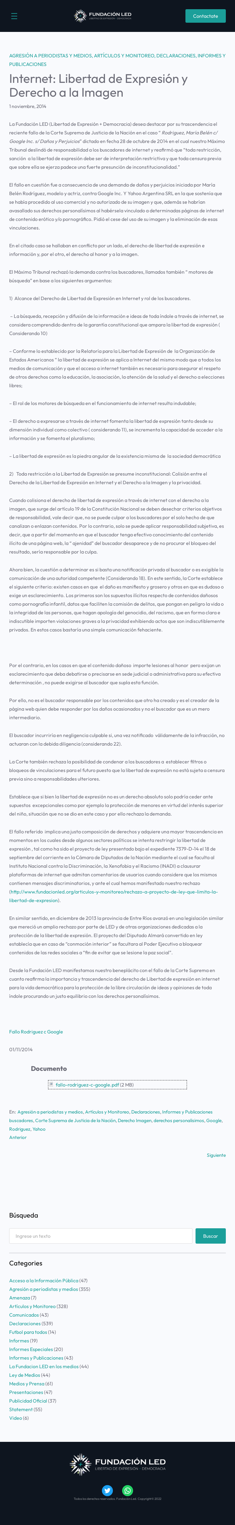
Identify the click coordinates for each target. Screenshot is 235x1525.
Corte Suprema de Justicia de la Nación (77, 1120)
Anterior (18, 1137)
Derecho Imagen (138, 1120)
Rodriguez (37, 1128)
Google (16, 1128)
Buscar (210, 1235)
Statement (21, 1409)
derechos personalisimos (184, 1120)
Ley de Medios (24, 1374)
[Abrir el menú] (14, 16)
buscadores (21, 1120)
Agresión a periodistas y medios (50, 55)
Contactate (205, 16)
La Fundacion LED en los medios (44, 1366)
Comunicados (24, 1314)
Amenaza (19, 1297)
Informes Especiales (31, 1348)
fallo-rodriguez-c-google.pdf (87, 1085)
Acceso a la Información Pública (43, 1280)
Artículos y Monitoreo (124, 55)
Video (15, 1417)
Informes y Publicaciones (194, 1112)
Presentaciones (26, 1391)
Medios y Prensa (26, 1383)
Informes (19, 1340)
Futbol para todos (28, 1331)
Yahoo (57, 1128)
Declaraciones (176, 55)
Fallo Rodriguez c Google (36, 1032)
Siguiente (216, 1155)
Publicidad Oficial (28, 1400)
